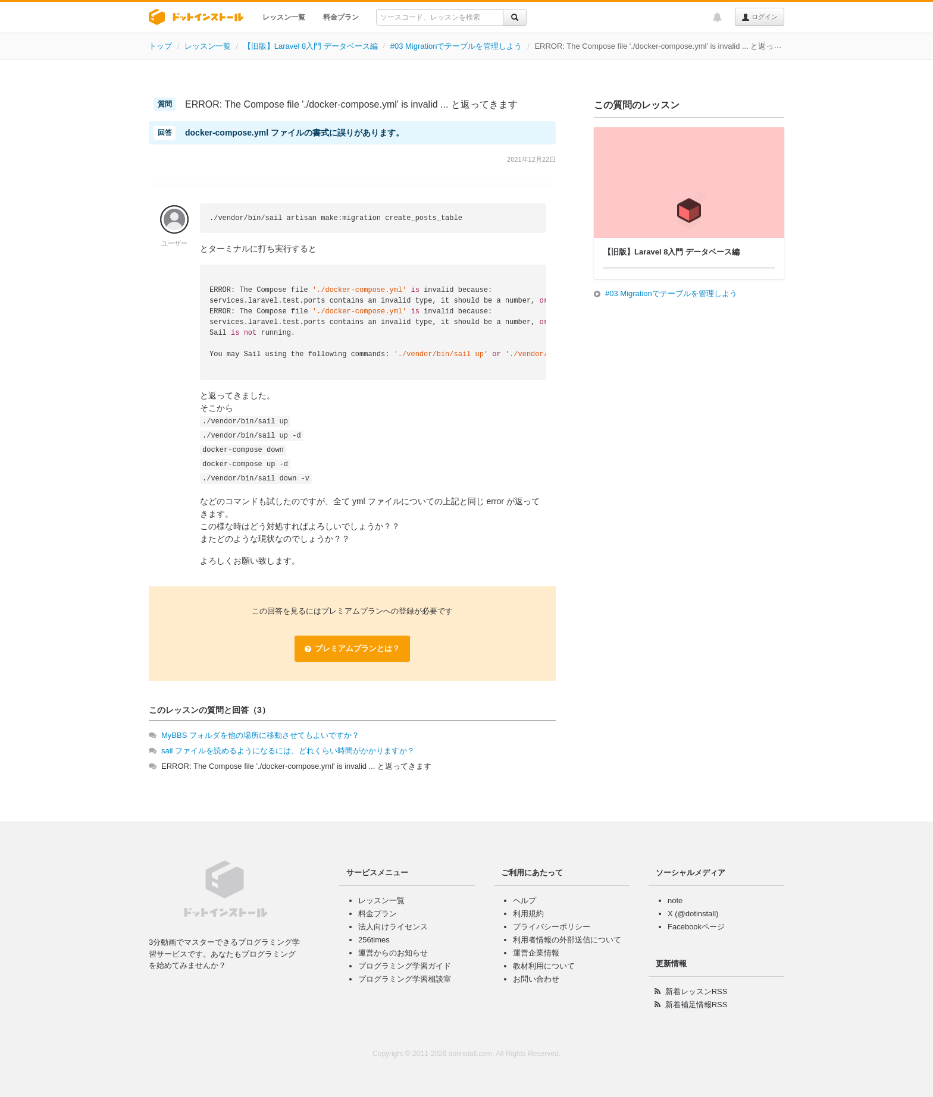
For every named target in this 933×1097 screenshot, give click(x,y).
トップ (160, 46)
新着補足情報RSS (696, 1004)
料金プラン (341, 17)
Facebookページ (696, 926)
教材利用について (544, 965)
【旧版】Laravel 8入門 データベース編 (310, 46)
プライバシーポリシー (551, 926)
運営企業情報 (536, 952)
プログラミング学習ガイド (404, 965)
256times (374, 939)
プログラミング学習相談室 (404, 979)
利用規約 (528, 913)
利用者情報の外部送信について (567, 939)
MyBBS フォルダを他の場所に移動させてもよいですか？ (260, 735)
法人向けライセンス (393, 926)
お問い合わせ (536, 979)
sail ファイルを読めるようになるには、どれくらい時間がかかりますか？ (288, 750)
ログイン (759, 17)
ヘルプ (524, 900)
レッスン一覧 (283, 17)
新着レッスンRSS (696, 991)
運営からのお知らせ (393, 952)
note (675, 900)
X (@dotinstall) (693, 913)
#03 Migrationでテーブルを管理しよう (456, 46)
